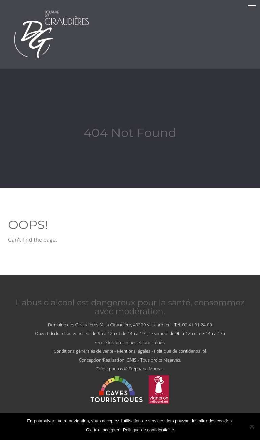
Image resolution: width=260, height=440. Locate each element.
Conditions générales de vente (83, 351)
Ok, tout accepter (103, 429)
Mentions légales (133, 351)
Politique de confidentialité (180, 351)
